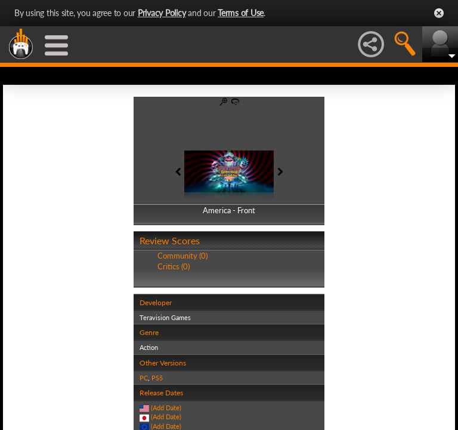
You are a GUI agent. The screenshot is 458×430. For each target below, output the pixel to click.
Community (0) (182, 255)
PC (144, 378)
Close (439, 13)
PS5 (157, 378)
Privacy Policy (162, 13)
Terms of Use (241, 13)
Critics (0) (173, 266)
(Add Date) (166, 407)
